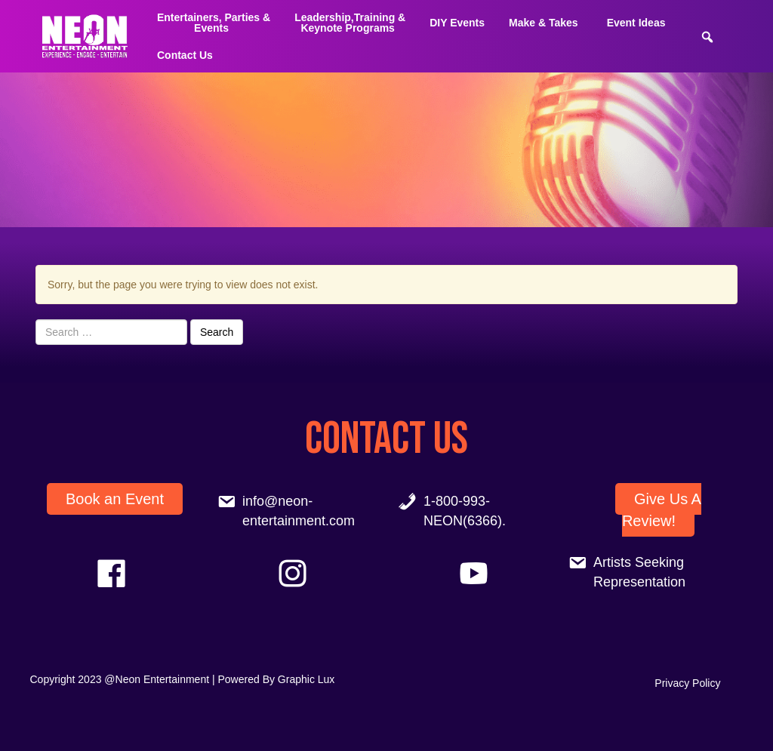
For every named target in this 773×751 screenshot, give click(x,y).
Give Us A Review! (661, 510)
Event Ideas (636, 23)
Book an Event (115, 499)
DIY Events (457, 23)
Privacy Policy (687, 683)
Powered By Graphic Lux (276, 679)
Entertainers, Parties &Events (213, 22)
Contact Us (185, 55)
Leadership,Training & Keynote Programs (349, 22)
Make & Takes (543, 23)
